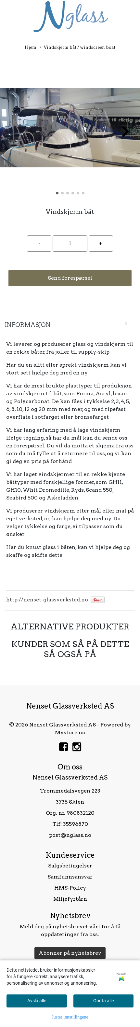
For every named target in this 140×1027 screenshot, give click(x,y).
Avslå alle (36, 1000)
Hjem (30, 47)
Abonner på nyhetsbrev (70, 953)
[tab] (70, 325)
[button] (57, 193)
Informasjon (28, 325)
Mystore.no (70, 732)
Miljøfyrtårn (70, 899)
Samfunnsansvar (70, 877)
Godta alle (103, 1000)
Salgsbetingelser (70, 866)
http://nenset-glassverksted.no (47, 600)
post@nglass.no (70, 835)
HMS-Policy (70, 888)
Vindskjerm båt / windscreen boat (77, 47)
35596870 (75, 824)
